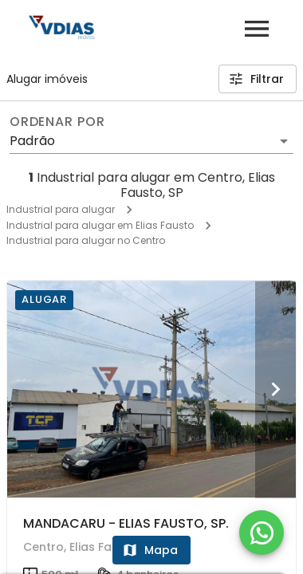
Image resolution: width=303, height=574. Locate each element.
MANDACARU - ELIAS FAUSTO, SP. (126, 523)
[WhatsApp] (261, 532)
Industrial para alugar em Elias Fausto (100, 225)
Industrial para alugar (60, 209)
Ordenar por (57, 122)
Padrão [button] (32, 141)
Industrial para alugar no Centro (85, 240)
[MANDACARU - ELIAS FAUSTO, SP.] (151, 389)
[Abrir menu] (256, 28)
